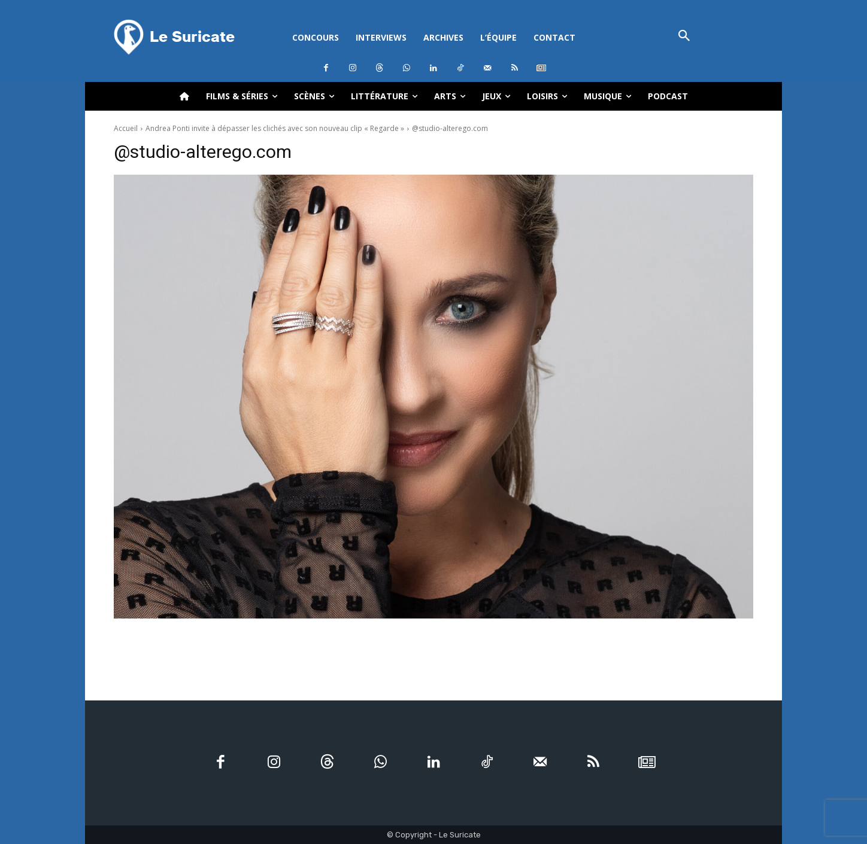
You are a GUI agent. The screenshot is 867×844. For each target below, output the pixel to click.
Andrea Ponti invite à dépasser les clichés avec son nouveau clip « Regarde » (274, 128)
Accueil (126, 128)
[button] (684, 36)
